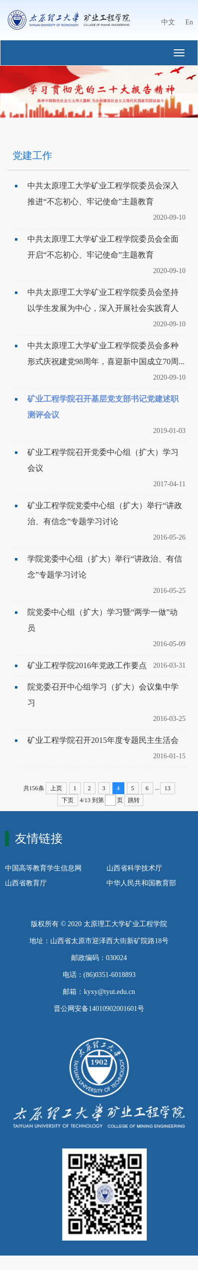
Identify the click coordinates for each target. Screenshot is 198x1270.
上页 (56, 788)
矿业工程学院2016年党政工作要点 (87, 665)
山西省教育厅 (26, 883)
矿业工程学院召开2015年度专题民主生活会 (103, 740)
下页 (68, 800)
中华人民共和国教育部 (141, 883)
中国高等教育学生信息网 (43, 868)
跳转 (134, 800)
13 (168, 788)
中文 (168, 22)
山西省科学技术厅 (134, 868)
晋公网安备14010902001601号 (99, 1008)
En (189, 22)
